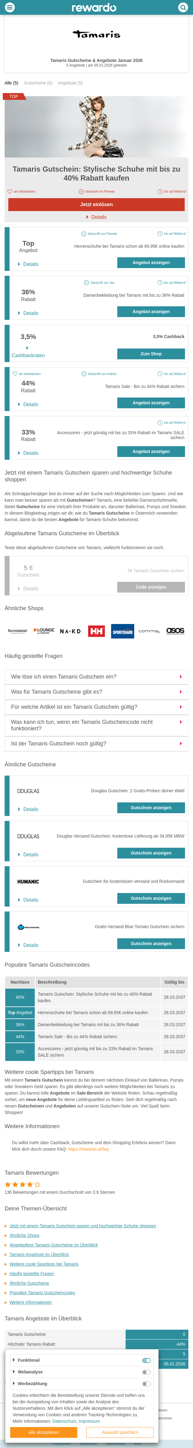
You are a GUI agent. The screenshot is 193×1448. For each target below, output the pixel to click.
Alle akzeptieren (43, 1432)
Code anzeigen (151, 587)
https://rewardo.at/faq (88, 1149)
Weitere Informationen (31, 1302)
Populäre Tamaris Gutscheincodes (42, 1292)
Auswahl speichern (120, 1432)
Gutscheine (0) (38, 82)
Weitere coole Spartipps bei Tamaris (44, 1264)
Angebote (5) (70, 82)
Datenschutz (115, 1444)
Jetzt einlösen (96, 204)
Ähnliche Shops (24, 1235)
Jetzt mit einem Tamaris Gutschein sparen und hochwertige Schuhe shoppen (83, 1225)
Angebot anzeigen (151, 262)
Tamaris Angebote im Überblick (39, 1254)
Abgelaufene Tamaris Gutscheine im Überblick (54, 1244)
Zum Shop (151, 353)
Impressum (88, 1444)
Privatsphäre (61, 1444)
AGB (137, 1444)
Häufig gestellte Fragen (32, 1273)
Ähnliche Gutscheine (29, 1283)
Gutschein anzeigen (151, 807)
